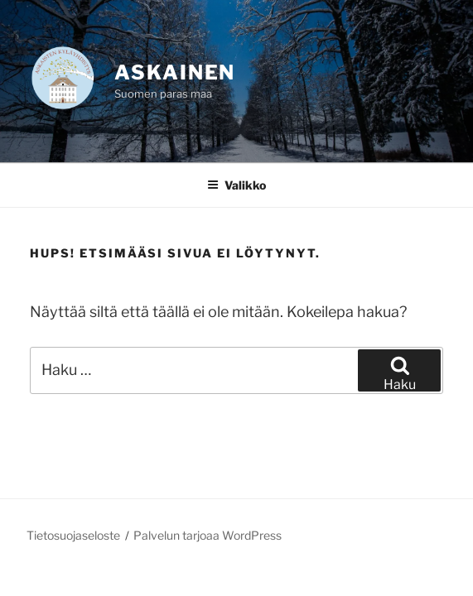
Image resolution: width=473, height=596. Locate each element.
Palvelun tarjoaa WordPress (207, 535)
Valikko (236, 185)
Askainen (174, 72)
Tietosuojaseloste (73, 535)
